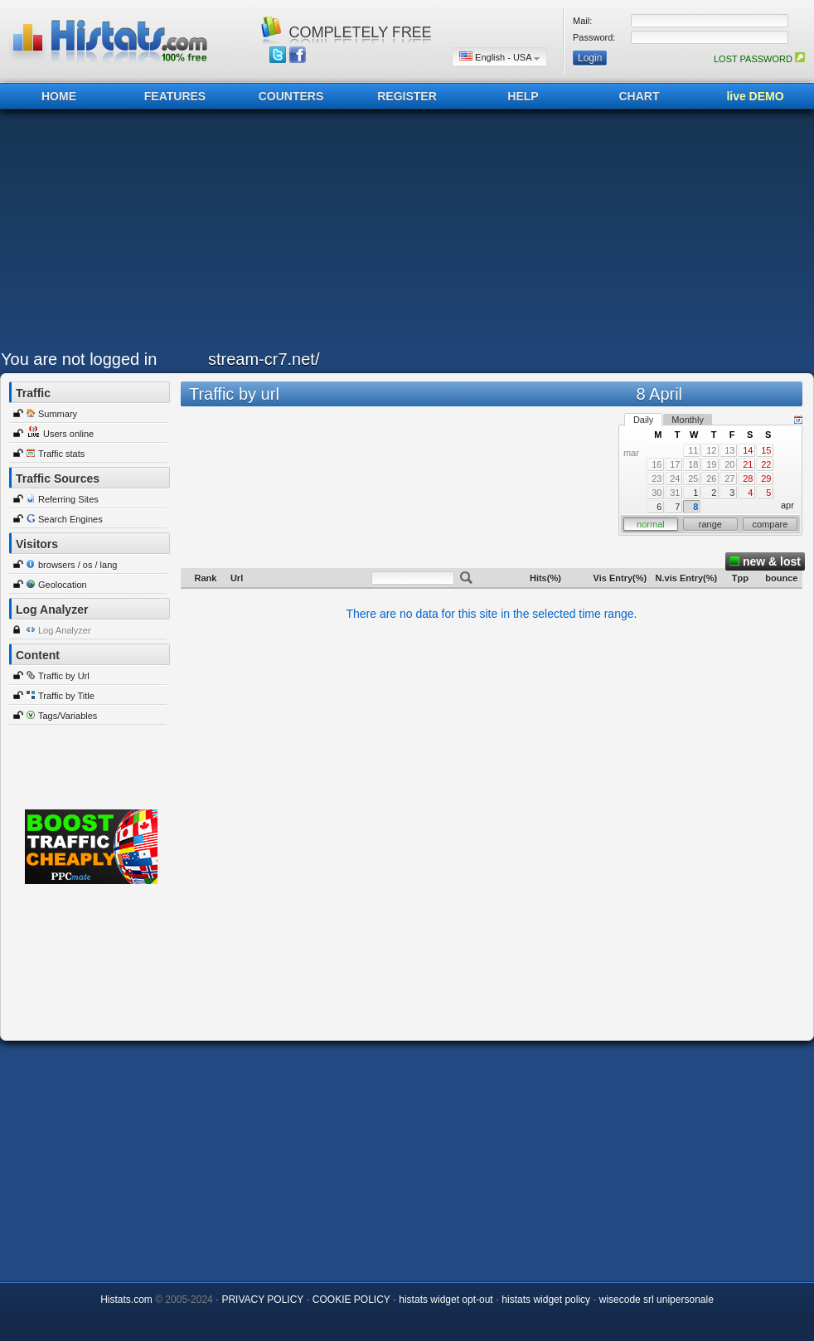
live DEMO (754, 96)
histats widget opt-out (445, 1299)
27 (729, 478)
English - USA (499, 56)
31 (675, 493)
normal (651, 524)
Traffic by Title (66, 696)
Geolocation (62, 585)
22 (766, 464)
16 (656, 464)
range (710, 524)
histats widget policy (545, 1299)
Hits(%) (545, 578)
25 (693, 478)
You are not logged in (79, 359)
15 (766, 450)
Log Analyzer (64, 630)
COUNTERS (291, 96)
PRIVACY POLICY (262, 1299)
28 (748, 478)
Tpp (740, 578)
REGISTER (407, 96)
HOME (58, 96)
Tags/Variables (67, 716)
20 (729, 464)
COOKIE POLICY (351, 1299)
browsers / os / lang (77, 565)
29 (766, 478)
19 (711, 464)
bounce (781, 578)
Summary (57, 414)
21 (748, 464)
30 (656, 493)
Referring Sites (68, 499)
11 (693, 450)
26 (711, 478)
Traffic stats (61, 454)
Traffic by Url (64, 676)
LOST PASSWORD (759, 59)
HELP (522, 96)
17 (675, 464)
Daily (643, 420)
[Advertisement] (387, 234)
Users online (68, 434)
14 (748, 450)
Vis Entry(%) (620, 578)
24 (675, 478)
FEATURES (175, 96)
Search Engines (70, 519)
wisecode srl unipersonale (656, 1299)
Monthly (687, 420)
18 (693, 464)
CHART (639, 96)
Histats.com (126, 1299)
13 (729, 450)
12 (711, 450)
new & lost (765, 561)
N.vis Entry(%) (687, 578)
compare (770, 524)
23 (656, 478)
